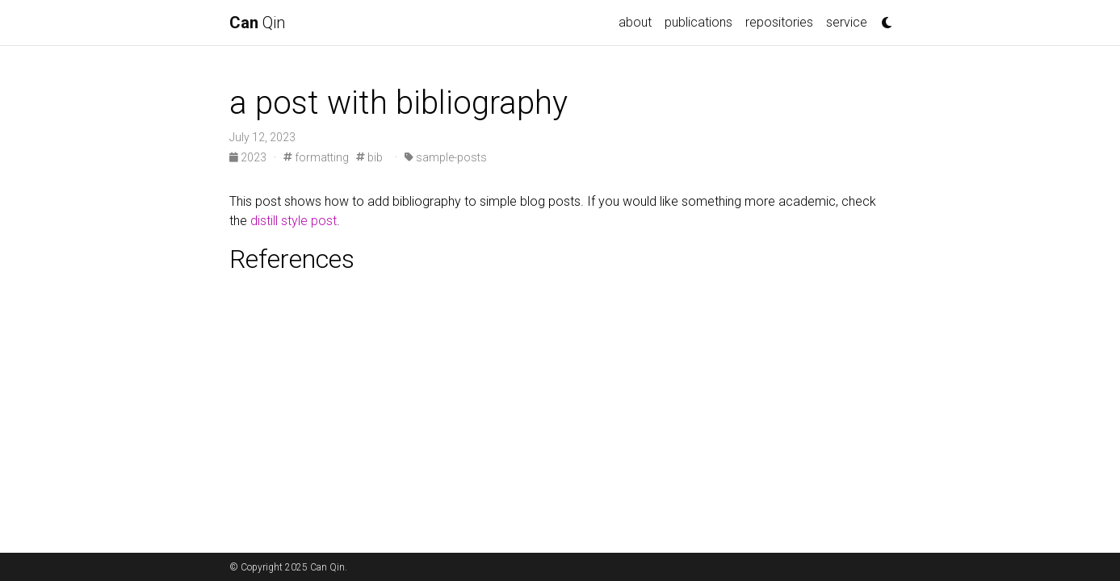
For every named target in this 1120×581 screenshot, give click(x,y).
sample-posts (446, 157)
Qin (257, 22)
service (846, 22)
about (635, 22)
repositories (779, 22)
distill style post (293, 220)
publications (698, 22)
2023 (249, 157)
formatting (316, 157)
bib (369, 157)
